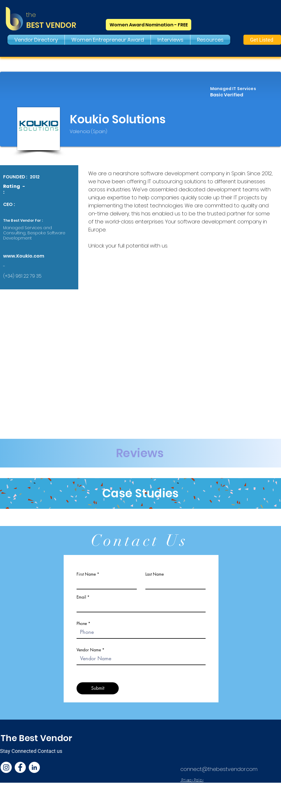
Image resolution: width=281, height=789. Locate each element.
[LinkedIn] (34, 767)
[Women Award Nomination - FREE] (148, 24)
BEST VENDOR (51, 25)
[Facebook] (20, 767)
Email (81, 597)
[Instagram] (6, 767)
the (31, 14)
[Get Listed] (262, 40)
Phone (82, 624)
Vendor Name (89, 650)
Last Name (154, 574)
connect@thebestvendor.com (218, 769)
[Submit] (98, 688)
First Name (86, 574)
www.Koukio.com (23, 256)
